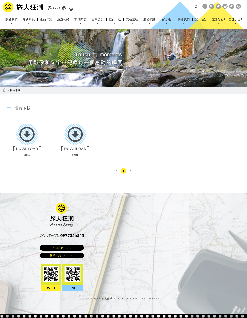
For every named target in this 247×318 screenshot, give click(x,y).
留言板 (166, 19)
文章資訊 (98, 19)
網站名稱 (38, 7)
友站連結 (132, 19)
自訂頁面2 (218, 19)
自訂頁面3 (235, 19)
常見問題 (80, 19)
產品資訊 (46, 19)
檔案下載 (115, 19)
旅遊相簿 (63, 19)
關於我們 (11, 19)
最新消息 (29, 19)
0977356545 (72, 235)
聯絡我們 (184, 19)
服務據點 (149, 19)
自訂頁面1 (201, 19)
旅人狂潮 (62, 204)
